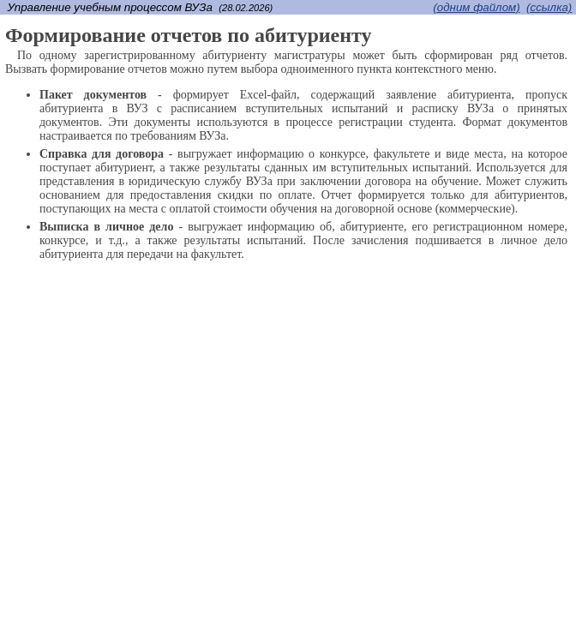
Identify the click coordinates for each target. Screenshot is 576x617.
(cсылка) (549, 7)
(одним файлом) (476, 7)
